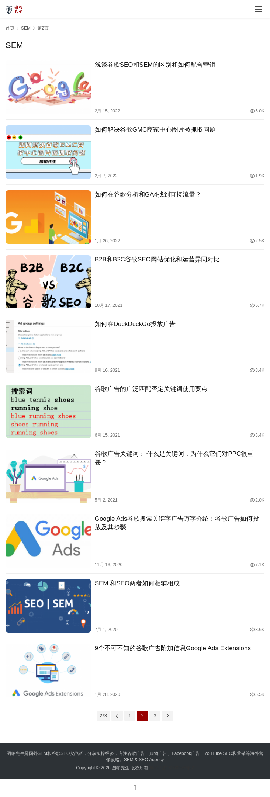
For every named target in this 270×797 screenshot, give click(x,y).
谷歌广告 (136, 753)
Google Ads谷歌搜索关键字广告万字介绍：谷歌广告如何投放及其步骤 (177, 523)
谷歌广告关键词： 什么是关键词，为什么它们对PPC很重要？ (174, 458)
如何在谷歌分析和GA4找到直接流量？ (148, 194)
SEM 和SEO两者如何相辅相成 (137, 583)
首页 (10, 28)
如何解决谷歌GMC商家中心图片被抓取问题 (155, 129)
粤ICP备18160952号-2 (172, 767)
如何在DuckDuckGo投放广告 (135, 324)
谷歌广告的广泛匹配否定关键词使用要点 (151, 388)
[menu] (258, 9)
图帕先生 (120, 767)
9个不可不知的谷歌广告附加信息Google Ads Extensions (173, 648)
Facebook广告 (186, 753)
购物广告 (158, 753)
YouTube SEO (218, 753)
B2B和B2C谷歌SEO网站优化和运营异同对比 (157, 259)
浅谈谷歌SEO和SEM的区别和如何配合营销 (155, 64)
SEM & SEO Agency (144, 759)
